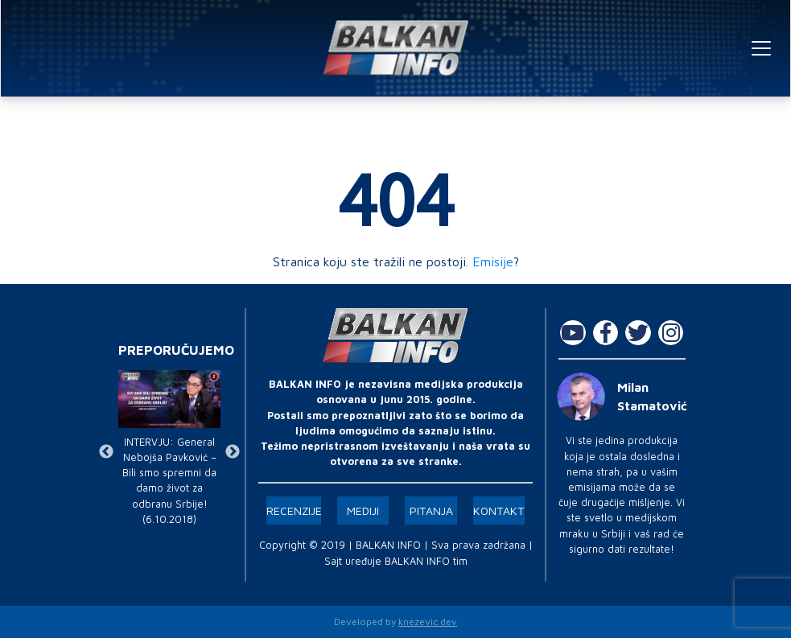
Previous (106, 452)
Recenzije (294, 510)
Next (233, 452)
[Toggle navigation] (761, 48)
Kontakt (499, 510)
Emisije (492, 261)
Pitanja (431, 510)
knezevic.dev (427, 621)
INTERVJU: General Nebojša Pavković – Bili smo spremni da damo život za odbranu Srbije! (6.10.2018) (169, 480)
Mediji (363, 510)
